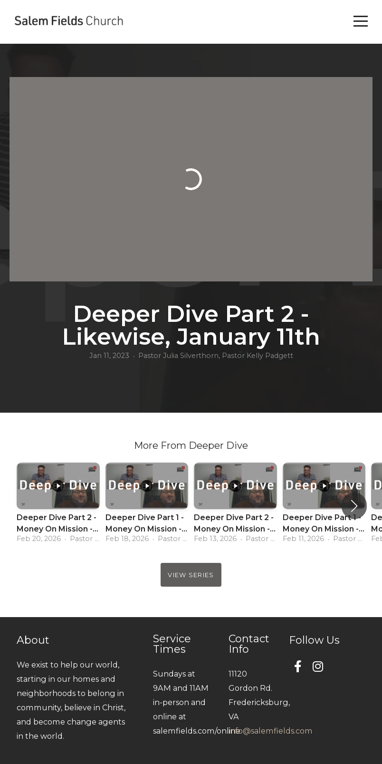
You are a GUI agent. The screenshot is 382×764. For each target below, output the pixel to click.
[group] (58, 506)
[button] (354, 505)
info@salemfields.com (271, 730)
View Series (191, 575)
